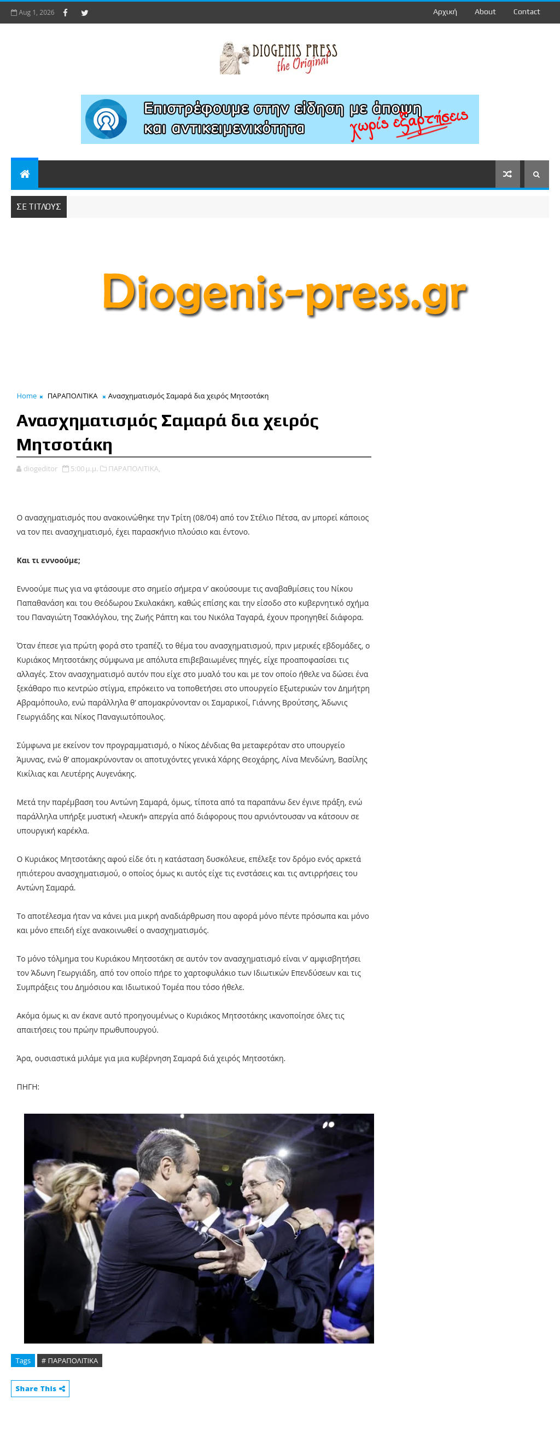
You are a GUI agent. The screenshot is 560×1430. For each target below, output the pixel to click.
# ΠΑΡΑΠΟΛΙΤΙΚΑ (70, 1360)
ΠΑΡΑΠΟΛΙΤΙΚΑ (73, 396)
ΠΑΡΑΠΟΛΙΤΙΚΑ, (134, 468)
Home (26, 396)
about (485, 11)
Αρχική (445, 11)
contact (527, 11)
